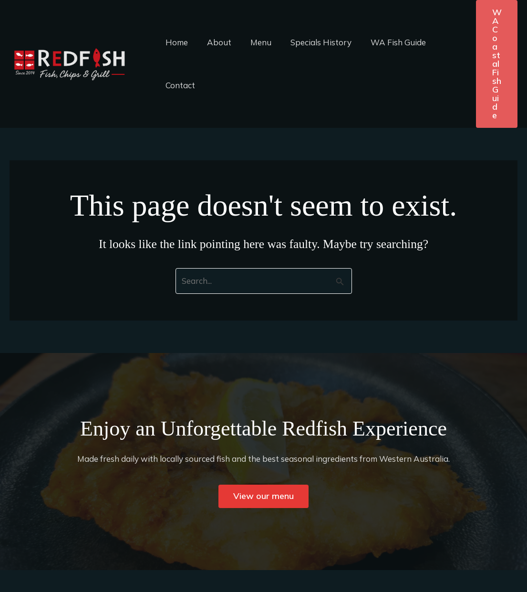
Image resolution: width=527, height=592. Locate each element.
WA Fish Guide (385, 42)
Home (175, 42)
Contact (179, 85)
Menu (253, 42)
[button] (496, 64)
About (215, 42)
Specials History (310, 42)
